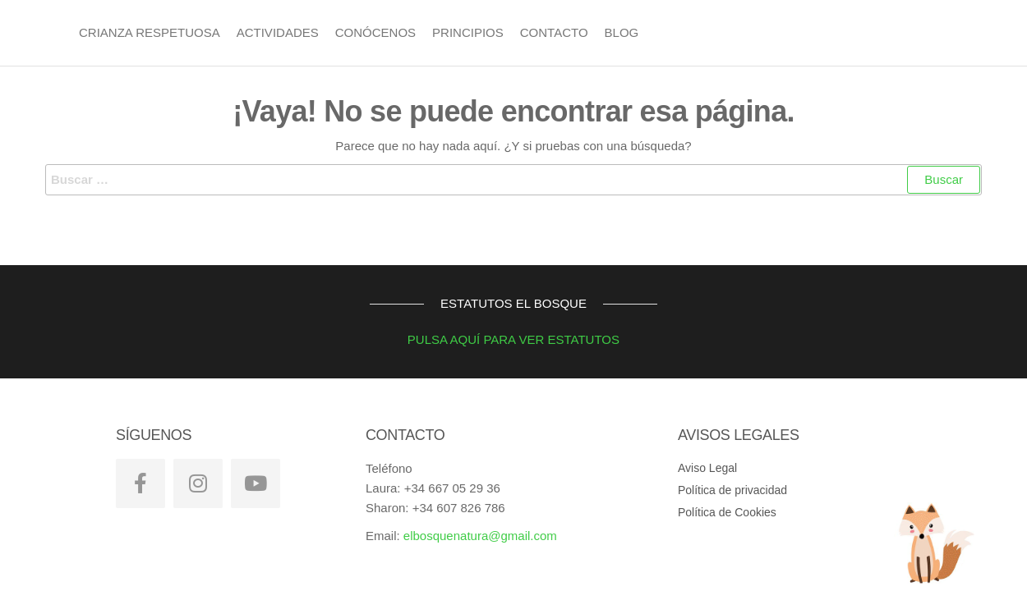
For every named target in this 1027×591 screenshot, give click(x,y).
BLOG (622, 32)
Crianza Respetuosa (149, 32)
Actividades (278, 32)
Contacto (554, 32)
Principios (468, 32)
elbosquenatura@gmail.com (480, 536)
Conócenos (375, 32)
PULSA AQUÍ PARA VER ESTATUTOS (494, 339)
